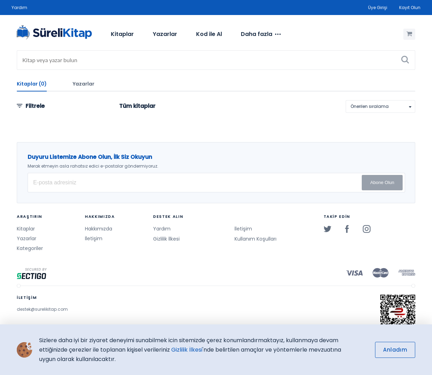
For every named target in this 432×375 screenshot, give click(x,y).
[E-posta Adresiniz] (216, 182)
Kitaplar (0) (32, 83)
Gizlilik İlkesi (166, 238)
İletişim (93, 238)
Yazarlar (165, 34)
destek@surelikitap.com (42, 309)
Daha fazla (261, 34)
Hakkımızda (98, 228)
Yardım (19, 7)
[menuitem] (122, 34)
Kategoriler (30, 248)
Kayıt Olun (409, 7)
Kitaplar (122, 34)
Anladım (395, 349)
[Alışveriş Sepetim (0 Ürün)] (409, 34)
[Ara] (405, 60)
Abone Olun (382, 182)
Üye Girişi (377, 7)
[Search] (216, 60)
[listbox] (380, 106)
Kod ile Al (209, 34)
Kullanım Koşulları (255, 238)
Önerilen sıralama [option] (370, 106)
